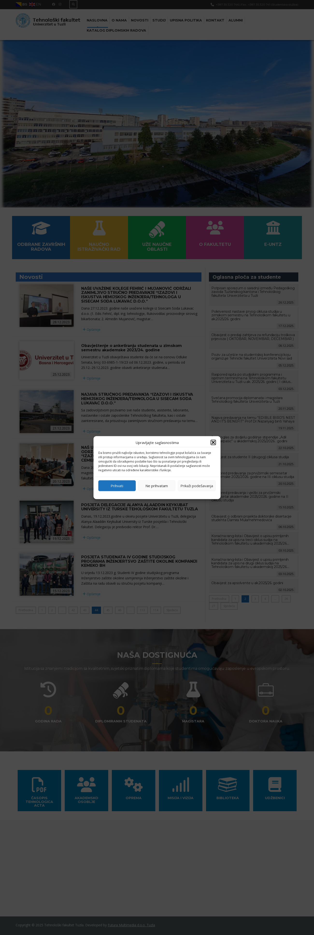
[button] (213, 442)
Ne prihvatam (156, 485)
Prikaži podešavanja (196, 485)
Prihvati (117, 485)
